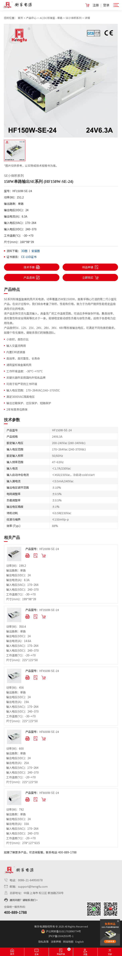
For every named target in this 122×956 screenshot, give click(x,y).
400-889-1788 (15, 912)
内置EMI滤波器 (15, 352)
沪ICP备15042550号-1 (61, 936)
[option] (61, 80)
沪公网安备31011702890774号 (61, 931)
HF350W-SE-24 (42, 610)
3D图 (24, 251)
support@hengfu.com (33, 886)
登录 (106, 5)
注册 (95, 5)
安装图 (35, 251)
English (79, 941)
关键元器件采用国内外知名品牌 (25, 377)
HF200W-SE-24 (42, 549)
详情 (87, 18)
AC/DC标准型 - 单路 (51, 18)
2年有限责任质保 (17, 409)
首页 (20, 18)
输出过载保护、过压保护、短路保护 (28, 403)
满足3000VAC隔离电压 (20, 397)
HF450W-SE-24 (42, 671)
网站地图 (68, 941)
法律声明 (56, 941)
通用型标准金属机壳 (18, 365)
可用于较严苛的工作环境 (21, 384)
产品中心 (31, 18)
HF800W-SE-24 (42, 793)
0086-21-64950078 (30, 880)
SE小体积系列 (74, 18)
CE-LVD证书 (28, 257)
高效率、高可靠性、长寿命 (23, 358)
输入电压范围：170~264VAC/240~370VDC (33, 390)
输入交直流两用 (16, 346)
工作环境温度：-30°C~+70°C (24, 371)
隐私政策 (43, 941)
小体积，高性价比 (17, 339)
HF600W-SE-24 (42, 732)
